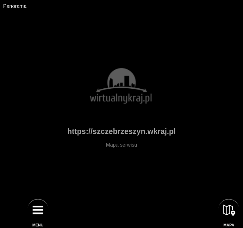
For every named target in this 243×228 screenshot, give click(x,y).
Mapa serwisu (121, 145)
